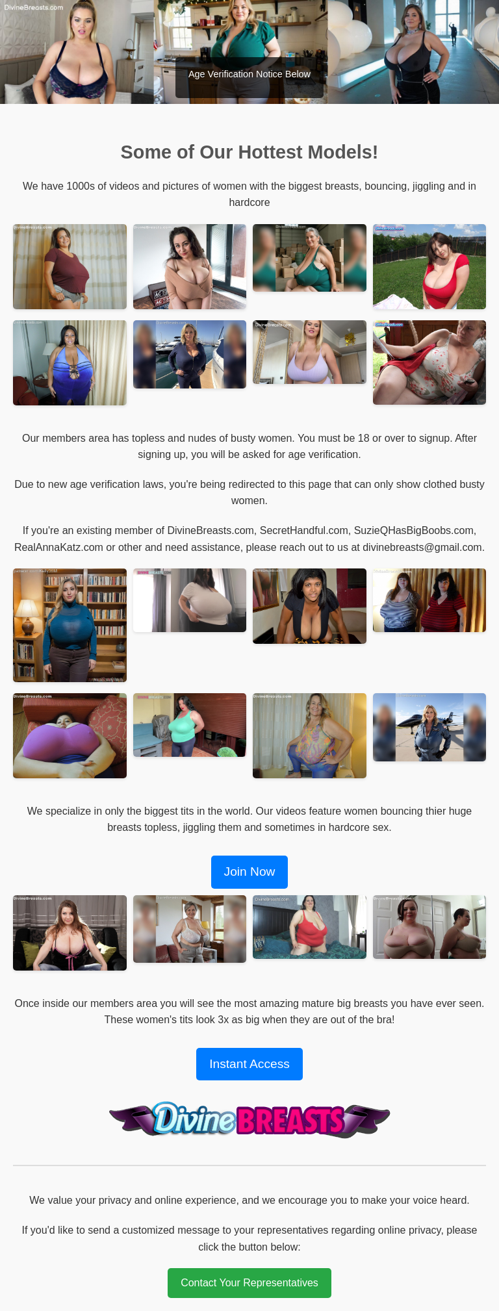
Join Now (249, 871)
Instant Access (249, 1064)
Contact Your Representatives (249, 1282)
